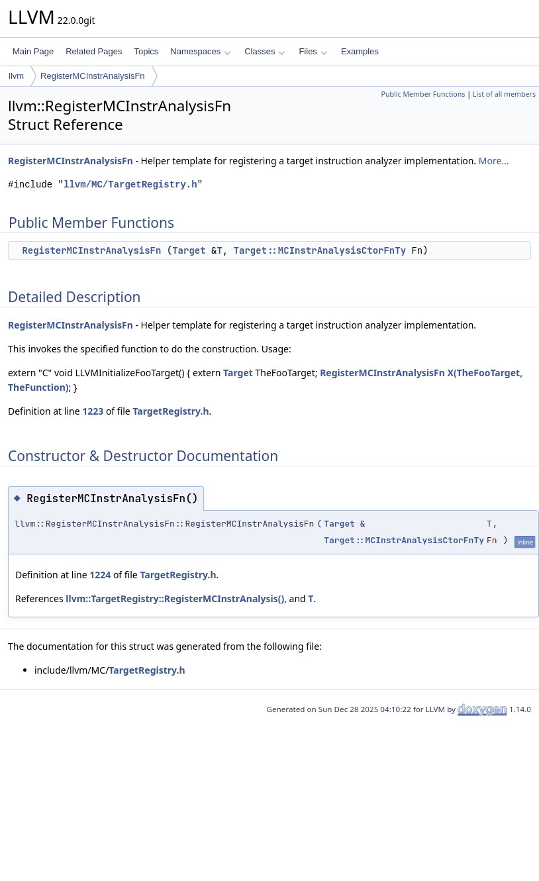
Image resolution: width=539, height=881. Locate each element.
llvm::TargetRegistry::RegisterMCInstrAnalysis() (175, 598)
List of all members (504, 94)
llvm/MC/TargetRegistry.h (130, 184)
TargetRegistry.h (170, 411)
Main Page (33, 51)
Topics (146, 51)
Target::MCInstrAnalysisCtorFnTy (320, 250)
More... (494, 160)
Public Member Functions (423, 94)
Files (313, 51)
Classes (264, 51)
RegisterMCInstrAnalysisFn (92, 76)
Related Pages (94, 51)
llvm (16, 76)
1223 (92, 411)
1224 (100, 574)
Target (188, 250)
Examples (360, 51)
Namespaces (200, 51)
